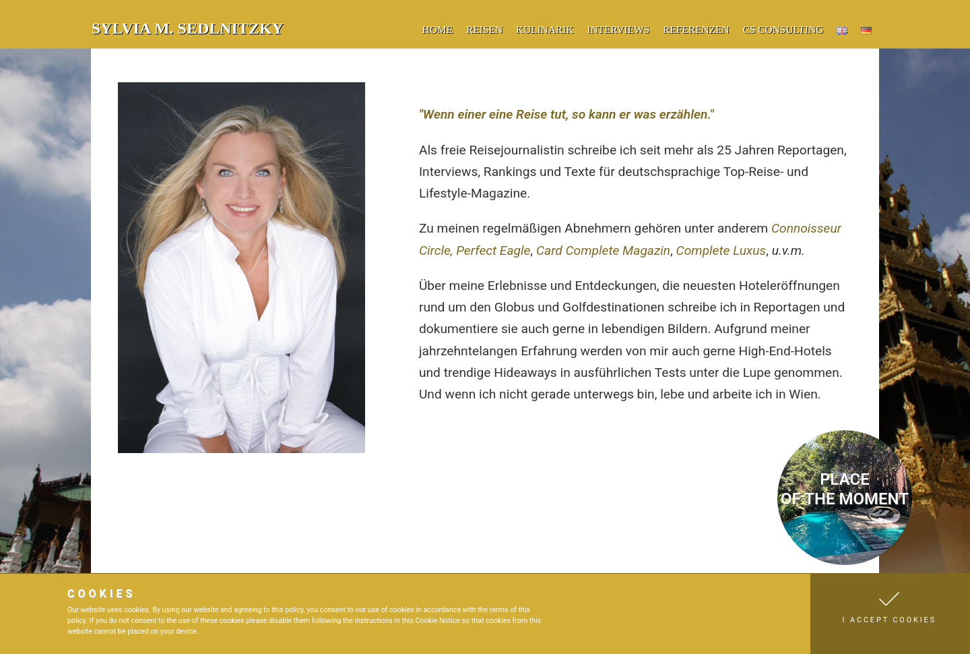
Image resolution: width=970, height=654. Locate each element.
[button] (890, 614)
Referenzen (696, 29)
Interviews (618, 29)
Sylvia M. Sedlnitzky (188, 28)
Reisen (484, 29)
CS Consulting (783, 29)
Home (437, 29)
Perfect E (481, 250)
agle (518, 250)
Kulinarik (545, 29)
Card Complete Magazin (603, 250)
